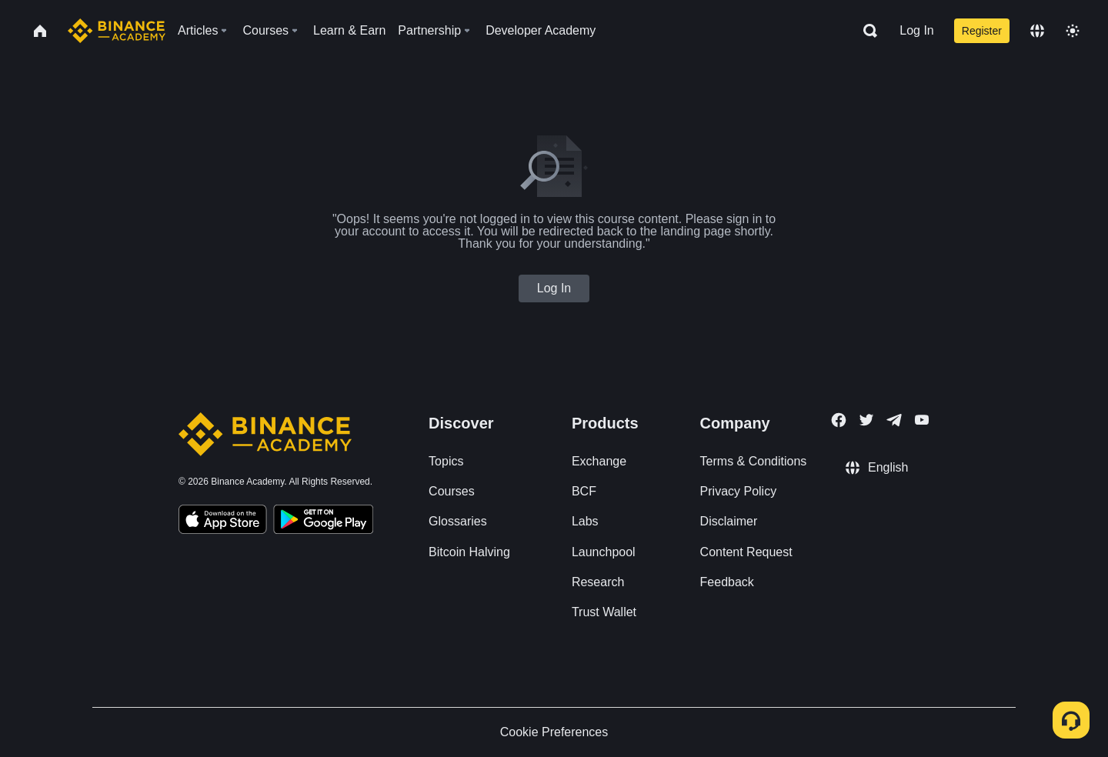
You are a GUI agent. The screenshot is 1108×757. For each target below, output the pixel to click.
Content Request (746, 552)
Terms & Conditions (753, 461)
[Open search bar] (865, 31)
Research (598, 582)
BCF (584, 491)
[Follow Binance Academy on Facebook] (838, 420)
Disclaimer (729, 521)
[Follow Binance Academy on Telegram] (894, 420)
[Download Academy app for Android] (323, 522)
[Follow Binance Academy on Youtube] (921, 420)
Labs (585, 521)
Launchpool (604, 552)
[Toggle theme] (1073, 30)
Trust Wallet (604, 612)
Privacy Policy (738, 491)
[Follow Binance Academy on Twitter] (866, 420)
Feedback (727, 582)
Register (982, 31)
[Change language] (1037, 31)
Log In (916, 30)
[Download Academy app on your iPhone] (223, 522)
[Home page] (116, 30)
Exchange (599, 461)
